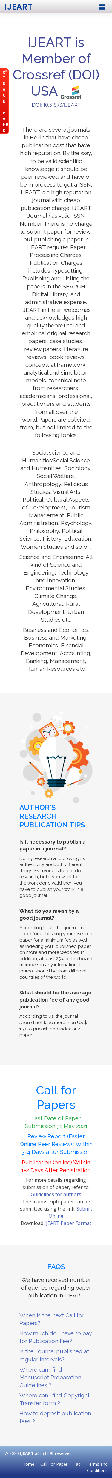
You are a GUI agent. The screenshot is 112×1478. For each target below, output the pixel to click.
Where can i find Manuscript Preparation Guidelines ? (50, 1377)
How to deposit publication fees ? (55, 1417)
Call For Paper (53, 1464)
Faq (77, 1464)
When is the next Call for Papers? (51, 1319)
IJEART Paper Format (68, 1223)
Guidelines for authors (56, 1194)
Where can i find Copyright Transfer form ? (54, 1399)
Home (28, 1464)
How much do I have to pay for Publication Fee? (55, 1337)
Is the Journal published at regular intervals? (54, 1355)
